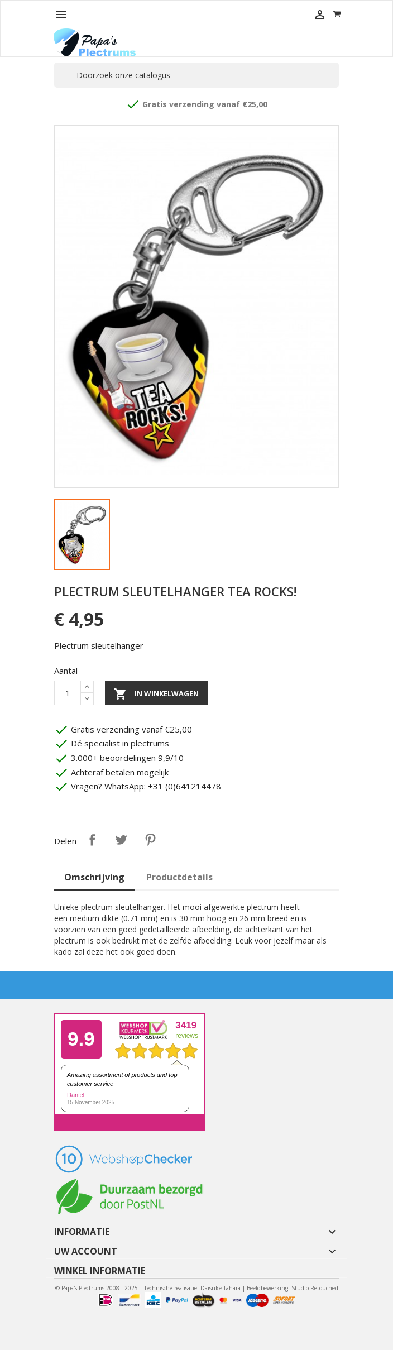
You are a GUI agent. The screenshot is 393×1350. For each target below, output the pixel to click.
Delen (92, 840)
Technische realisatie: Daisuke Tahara (192, 1288)
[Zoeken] (196, 75)
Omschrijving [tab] (94, 877)
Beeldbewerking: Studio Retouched (292, 1288)
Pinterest (150, 840)
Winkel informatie (99, 1271)
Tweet (121, 840)
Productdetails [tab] (179, 877)
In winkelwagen (156, 694)
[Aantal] (67, 693)
